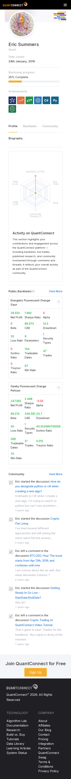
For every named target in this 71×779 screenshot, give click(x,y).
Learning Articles (18, 748)
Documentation (17, 725)
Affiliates (44, 725)
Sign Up (35, 672)
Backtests (30, 126)
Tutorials (12, 739)
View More (55, 291)
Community (50, 126)
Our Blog (44, 730)
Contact (43, 734)
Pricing (43, 739)
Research (13, 730)
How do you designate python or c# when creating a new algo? (38, 486)
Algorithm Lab (16, 721)
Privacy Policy (48, 771)
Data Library (15, 744)
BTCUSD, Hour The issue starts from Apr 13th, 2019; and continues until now (38, 560)
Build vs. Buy (15, 734)
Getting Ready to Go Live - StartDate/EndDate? (37, 592)
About (42, 721)
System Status (16, 753)
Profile (13, 126)
